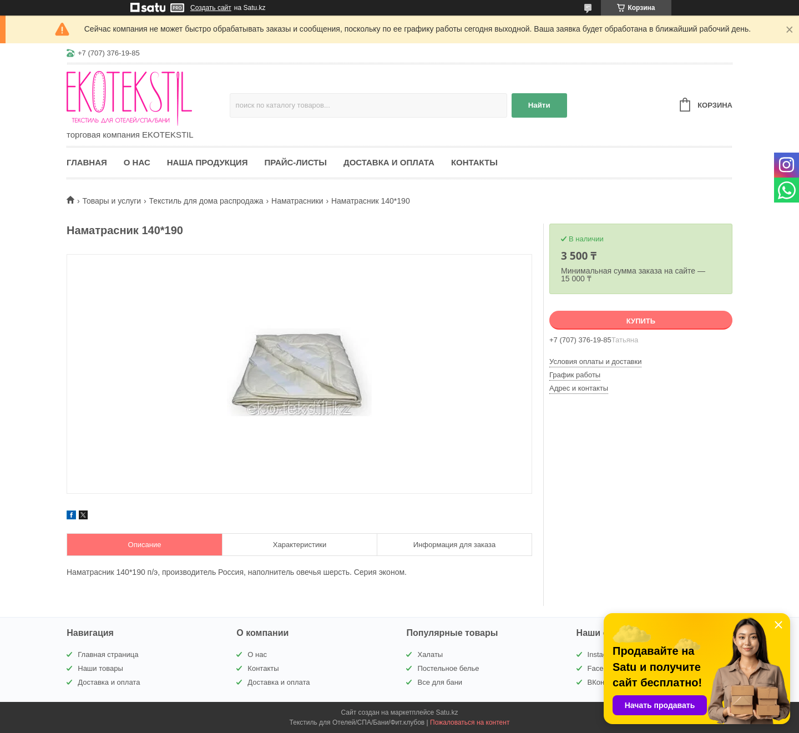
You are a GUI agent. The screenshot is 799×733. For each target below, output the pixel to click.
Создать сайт (210, 8)
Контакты (474, 162)
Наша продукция (207, 162)
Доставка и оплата (388, 162)
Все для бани (439, 682)
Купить (640, 321)
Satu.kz (447, 712)
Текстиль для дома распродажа (206, 200)
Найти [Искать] (539, 105)
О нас (137, 162)
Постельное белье (448, 668)
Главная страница (108, 654)
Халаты (430, 654)
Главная (87, 162)
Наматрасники (297, 200)
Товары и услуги (111, 200)
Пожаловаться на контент (469, 722)
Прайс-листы (295, 162)
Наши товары (100, 668)
